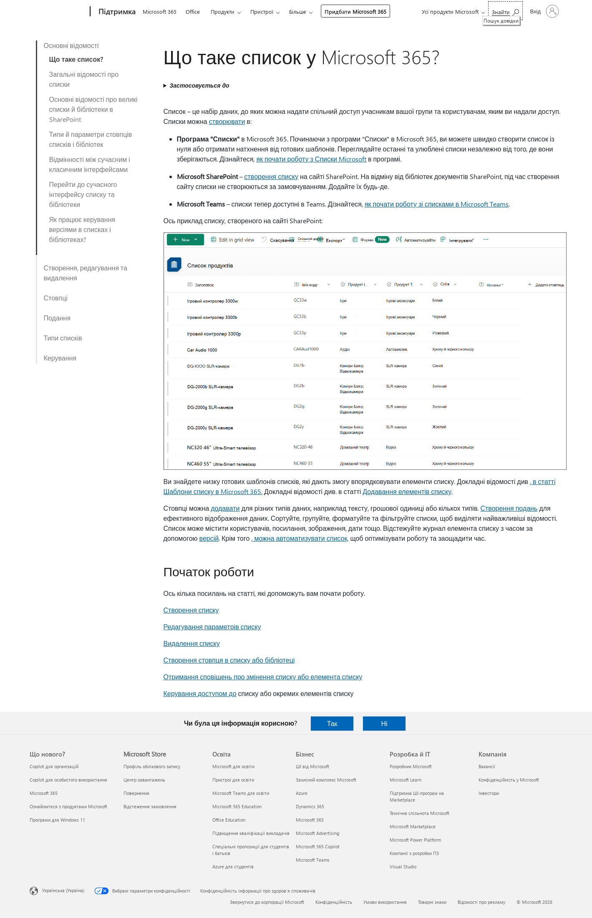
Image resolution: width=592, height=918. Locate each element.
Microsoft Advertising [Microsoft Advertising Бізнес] (317, 833)
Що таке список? (76, 59)
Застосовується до (199, 85)
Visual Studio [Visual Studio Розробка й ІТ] (403, 866)
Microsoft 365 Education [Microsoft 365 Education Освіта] (237, 806)
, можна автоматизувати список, (299, 538)
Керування (60, 357)
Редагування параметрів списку (212, 626)
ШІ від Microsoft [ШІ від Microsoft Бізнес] (312, 766)
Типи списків (63, 337)
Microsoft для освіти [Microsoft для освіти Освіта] (233, 766)
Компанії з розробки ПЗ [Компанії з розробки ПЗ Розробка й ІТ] (414, 853)
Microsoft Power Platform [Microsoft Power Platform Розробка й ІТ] (415, 840)
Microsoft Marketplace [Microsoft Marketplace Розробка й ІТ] (413, 826)
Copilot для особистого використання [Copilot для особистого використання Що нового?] (68, 780)
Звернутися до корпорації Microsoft (267, 902)
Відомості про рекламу (481, 902)
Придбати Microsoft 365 (355, 11)
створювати (227, 121)
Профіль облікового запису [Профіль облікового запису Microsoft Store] (151, 766)
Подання (57, 317)
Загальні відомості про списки (84, 79)
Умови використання (385, 902)
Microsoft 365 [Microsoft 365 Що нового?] (44, 793)
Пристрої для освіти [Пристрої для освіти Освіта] (233, 780)
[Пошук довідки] (505, 10)
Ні (384, 723)
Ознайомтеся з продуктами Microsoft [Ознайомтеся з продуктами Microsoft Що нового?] (68, 806)
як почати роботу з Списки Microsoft (311, 158)
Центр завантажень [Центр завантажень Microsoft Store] (144, 780)
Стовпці (56, 297)
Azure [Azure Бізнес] (301, 793)
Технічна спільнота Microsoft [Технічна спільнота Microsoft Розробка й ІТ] (419, 813)
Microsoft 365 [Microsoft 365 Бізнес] (310, 820)
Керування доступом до (200, 693)
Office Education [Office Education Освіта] (228, 820)
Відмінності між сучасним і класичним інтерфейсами (89, 164)
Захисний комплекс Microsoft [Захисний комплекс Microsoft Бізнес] (326, 780)
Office (193, 11)
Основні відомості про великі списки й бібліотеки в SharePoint (93, 109)
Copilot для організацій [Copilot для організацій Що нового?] (54, 766)
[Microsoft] (58, 11)
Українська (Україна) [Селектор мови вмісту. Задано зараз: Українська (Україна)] (63, 890)
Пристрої (261, 11)
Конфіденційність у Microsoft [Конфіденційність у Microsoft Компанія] (509, 780)
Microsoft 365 (159, 11)
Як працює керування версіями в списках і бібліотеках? (82, 229)
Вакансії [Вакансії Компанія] (487, 766)
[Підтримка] (116, 11)
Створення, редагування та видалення (85, 272)
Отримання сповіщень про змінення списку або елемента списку (263, 676)
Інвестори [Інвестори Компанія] (489, 793)
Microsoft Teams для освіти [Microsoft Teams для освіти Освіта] (240, 793)
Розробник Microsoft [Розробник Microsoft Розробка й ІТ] (411, 766)
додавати (225, 508)
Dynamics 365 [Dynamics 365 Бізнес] (310, 806)
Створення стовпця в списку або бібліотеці (229, 660)
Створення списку (191, 609)
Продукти (222, 11)
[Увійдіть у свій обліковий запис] (544, 11)
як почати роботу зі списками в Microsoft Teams (437, 203)
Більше (297, 11)
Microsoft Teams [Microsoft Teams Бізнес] (313, 860)
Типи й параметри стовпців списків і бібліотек (90, 139)
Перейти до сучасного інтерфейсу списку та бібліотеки (83, 194)
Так (332, 723)
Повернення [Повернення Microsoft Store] (136, 793)
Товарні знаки (432, 902)
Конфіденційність (333, 902)
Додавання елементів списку (407, 491)
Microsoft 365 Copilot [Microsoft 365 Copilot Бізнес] (318, 846)
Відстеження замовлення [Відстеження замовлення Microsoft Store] (149, 806)
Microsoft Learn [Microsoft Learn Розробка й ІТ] (405, 780)
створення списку (271, 176)
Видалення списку (192, 643)
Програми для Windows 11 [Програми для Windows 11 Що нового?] (57, 820)
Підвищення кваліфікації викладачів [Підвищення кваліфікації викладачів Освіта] (251, 833)
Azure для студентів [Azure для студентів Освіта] (233, 866)
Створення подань (508, 508)
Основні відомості (71, 45)
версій (209, 538)
